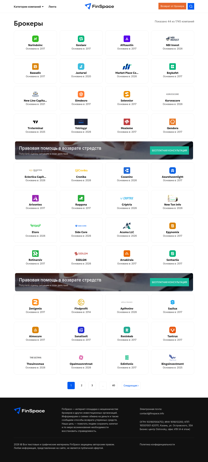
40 (113, 385)
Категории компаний (29, 7)
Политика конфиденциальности (157, 444)
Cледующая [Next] (131, 385)
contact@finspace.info (152, 413)
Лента (52, 7)
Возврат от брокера (169, 6)
